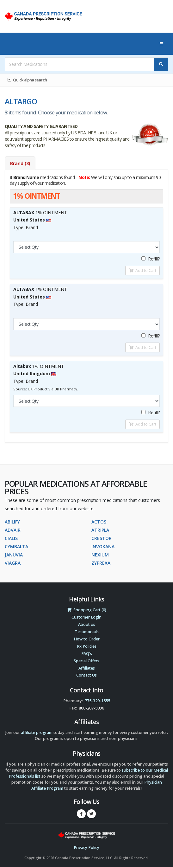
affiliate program (37, 732)
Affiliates (86, 668)
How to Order (87, 639)
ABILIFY (12, 522)
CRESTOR (101, 538)
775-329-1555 (97, 700)
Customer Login (86, 617)
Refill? (150, 259)
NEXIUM (100, 555)
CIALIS (11, 538)
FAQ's (86, 653)
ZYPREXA (100, 563)
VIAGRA (13, 563)
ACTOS (98, 522)
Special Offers (86, 661)
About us (86, 624)
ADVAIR (13, 530)
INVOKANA (102, 546)
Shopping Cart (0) (86, 610)
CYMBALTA (16, 546)
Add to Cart (142, 270)
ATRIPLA (100, 530)
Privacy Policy (86, 847)
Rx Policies (86, 646)
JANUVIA (14, 555)
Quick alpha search (27, 80)
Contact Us (86, 675)
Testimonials (87, 631)
